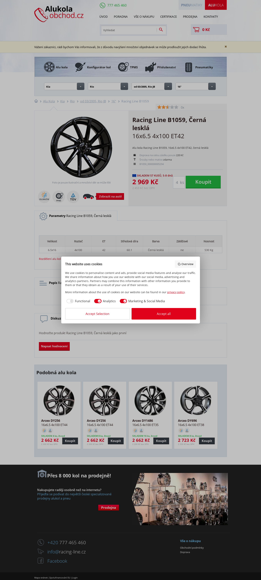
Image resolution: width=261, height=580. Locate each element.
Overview (185, 264)
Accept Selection (97, 314)
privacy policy (176, 292)
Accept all (164, 314)
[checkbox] (77, 301)
